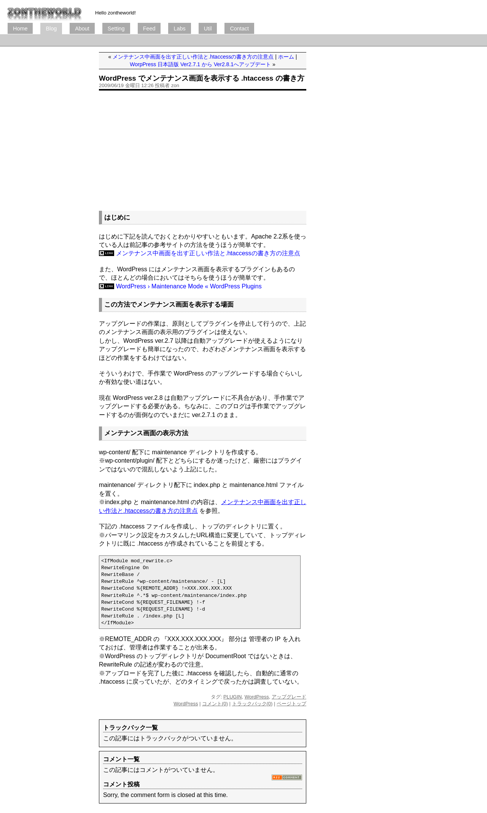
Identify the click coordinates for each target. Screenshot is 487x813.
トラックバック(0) (252, 703)
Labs (179, 28)
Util (208, 28)
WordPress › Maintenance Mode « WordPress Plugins (189, 286)
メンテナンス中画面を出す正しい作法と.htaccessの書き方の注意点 (193, 57)
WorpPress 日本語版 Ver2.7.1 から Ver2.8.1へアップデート (200, 64)
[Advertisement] (146, 40)
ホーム (286, 57)
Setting (116, 28)
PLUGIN (232, 697)
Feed (149, 28)
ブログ (44, 11)
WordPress (257, 697)
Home (20, 28)
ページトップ (291, 703)
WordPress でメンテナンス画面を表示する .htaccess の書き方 (201, 78)
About (82, 28)
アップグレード (289, 697)
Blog (51, 28)
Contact (239, 28)
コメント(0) (215, 703)
